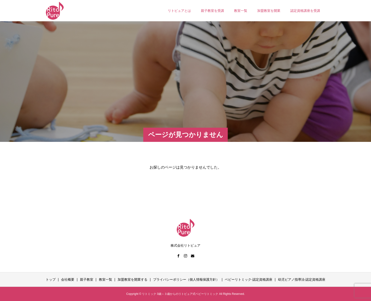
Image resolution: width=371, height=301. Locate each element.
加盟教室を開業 (268, 11)
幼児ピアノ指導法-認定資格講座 (302, 279)
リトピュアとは (179, 11)
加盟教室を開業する (132, 279)
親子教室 (86, 279)
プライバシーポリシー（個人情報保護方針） (186, 279)
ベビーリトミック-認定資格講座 (248, 279)
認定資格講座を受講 (305, 11)
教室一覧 (240, 11)
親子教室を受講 (212, 11)
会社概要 (67, 279)
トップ (51, 279)
